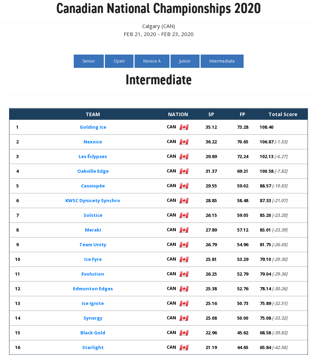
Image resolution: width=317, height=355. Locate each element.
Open (119, 61)
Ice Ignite (93, 303)
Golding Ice (93, 127)
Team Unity (92, 244)
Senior (88, 61)
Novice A (152, 61)
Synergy (93, 318)
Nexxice (93, 142)
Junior (185, 61)
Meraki (93, 230)
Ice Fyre (93, 259)
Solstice (93, 215)
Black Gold (92, 332)
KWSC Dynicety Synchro (92, 200)
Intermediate (222, 61)
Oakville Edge (93, 171)
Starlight (93, 347)
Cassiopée (93, 186)
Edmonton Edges (93, 288)
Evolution (92, 274)
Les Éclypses (93, 156)
